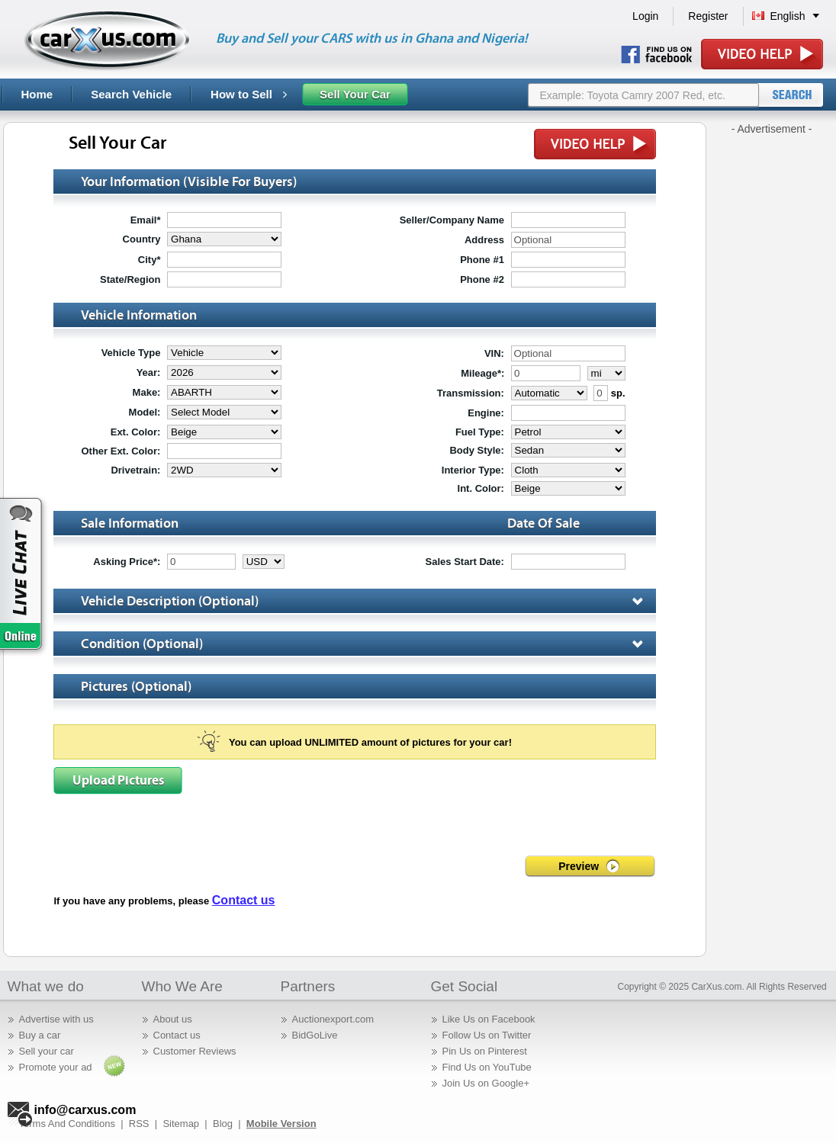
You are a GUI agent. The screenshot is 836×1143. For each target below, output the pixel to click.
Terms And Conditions (67, 1123)
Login (645, 16)
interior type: (473, 470)
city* (149, 259)
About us (172, 1019)
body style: (476, 450)
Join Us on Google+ (486, 1083)
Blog (223, 1123)
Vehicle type (131, 352)
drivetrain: (135, 470)
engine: (486, 413)
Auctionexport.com (333, 1019)
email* (145, 220)
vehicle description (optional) (368, 601)
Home (37, 94)
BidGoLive (315, 1035)
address (484, 240)
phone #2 (482, 279)
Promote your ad (55, 1067)
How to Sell (249, 94)
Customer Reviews (194, 1051)
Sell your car (46, 1051)
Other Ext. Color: (120, 451)
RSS (139, 1123)
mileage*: (482, 373)
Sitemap (180, 1123)
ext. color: (136, 432)
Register (708, 16)
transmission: (470, 393)
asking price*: (126, 561)
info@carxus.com (85, 1109)
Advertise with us (56, 1019)
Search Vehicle (131, 94)
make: (147, 392)
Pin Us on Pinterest (484, 1051)
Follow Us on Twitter (487, 1035)
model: (145, 412)
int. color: (481, 488)
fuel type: (479, 432)
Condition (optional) (368, 644)
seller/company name (452, 220)
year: (149, 372)
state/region (130, 279)
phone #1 (482, 259)
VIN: (494, 353)
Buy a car (40, 1035)
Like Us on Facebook (488, 1019)
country (142, 239)
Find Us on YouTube (487, 1067)
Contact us (243, 900)
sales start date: (465, 561)
